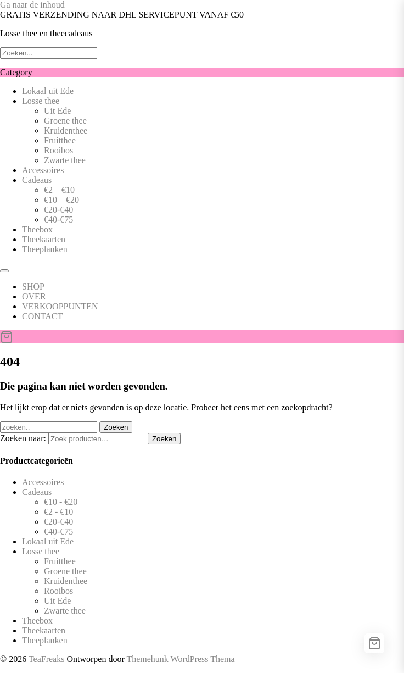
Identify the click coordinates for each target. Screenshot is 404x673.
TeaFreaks (47, 659)
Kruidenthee (65, 130)
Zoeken (164, 439)
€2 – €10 (59, 189)
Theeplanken (45, 249)
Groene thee (65, 120)
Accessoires (43, 170)
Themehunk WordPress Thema (180, 659)
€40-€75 (58, 219)
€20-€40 (58, 209)
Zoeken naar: (23, 438)
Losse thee (40, 100)
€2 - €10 (58, 511)
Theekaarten (43, 239)
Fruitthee (60, 140)
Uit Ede (57, 110)
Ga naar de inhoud (32, 4)
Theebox (37, 229)
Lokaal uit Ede (48, 91)
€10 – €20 (61, 199)
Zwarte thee (65, 160)
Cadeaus (37, 180)
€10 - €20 (60, 502)
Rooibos (58, 150)
